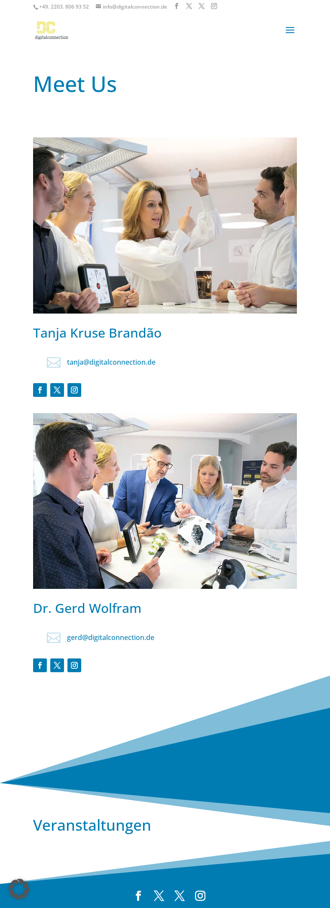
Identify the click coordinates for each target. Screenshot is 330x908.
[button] (19, 889)
